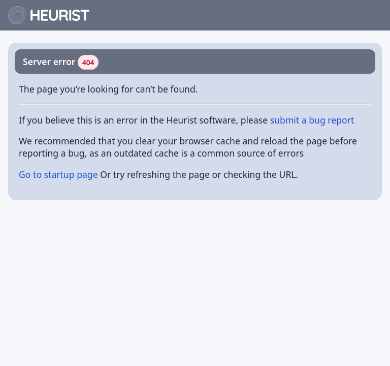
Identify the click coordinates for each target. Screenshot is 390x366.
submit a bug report (312, 120)
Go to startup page (58, 174)
